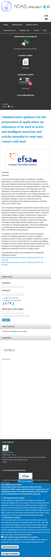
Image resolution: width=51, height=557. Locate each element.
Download (25, 68)
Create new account (11, 298)
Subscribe (25, 88)
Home (5, 25)
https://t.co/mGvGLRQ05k (18, 460)
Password (6, 290)
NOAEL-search (32, 25)
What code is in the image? (13, 309)
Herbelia (5, 104)
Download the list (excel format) (25, 49)
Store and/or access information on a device (21, 540)
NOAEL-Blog (17, 25)
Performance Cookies (12, 521)
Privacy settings (25, 484)
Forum (36, 30)
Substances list (10, 30)
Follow (4, 462)
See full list (6, 359)
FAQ (45, 30)
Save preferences (9, 550)
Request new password (12, 300)
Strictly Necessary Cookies (14, 501)
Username (6, 283)
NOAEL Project (7, 452)
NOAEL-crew (25, 30)
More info (37, 497)
